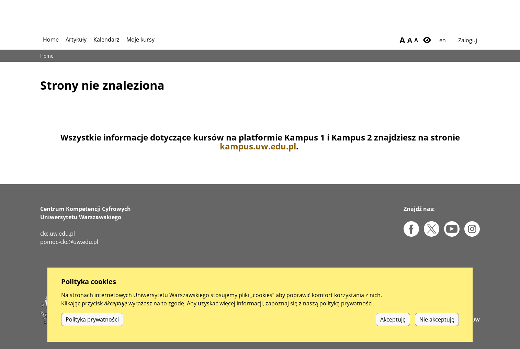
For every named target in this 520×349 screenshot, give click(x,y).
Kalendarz (106, 39)
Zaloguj (467, 40)
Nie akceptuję (436, 326)
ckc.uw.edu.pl (57, 233)
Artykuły (76, 39)
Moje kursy (140, 39)
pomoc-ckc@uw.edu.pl (69, 242)
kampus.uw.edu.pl (258, 146)
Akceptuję (393, 326)
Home (51, 39)
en (442, 40)
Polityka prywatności (92, 326)
